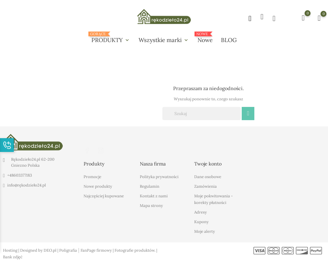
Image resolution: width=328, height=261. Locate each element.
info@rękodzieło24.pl (26, 184)
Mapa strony (151, 204)
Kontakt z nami (154, 195)
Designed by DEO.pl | (39, 249)
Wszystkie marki (164, 40)
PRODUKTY (110, 38)
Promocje (92, 175)
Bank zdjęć (13, 256)
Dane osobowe (207, 175)
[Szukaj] (201, 113)
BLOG (229, 40)
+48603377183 (19, 175)
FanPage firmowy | (98, 249)
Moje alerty (204, 230)
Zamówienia (205, 185)
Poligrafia (68, 249)
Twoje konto (208, 163)
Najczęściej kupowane (104, 195)
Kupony (201, 220)
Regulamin (149, 185)
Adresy (200, 211)
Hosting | (11, 249)
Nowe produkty (98, 185)
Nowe (205, 38)
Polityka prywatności (159, 175)
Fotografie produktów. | (136, 249)
